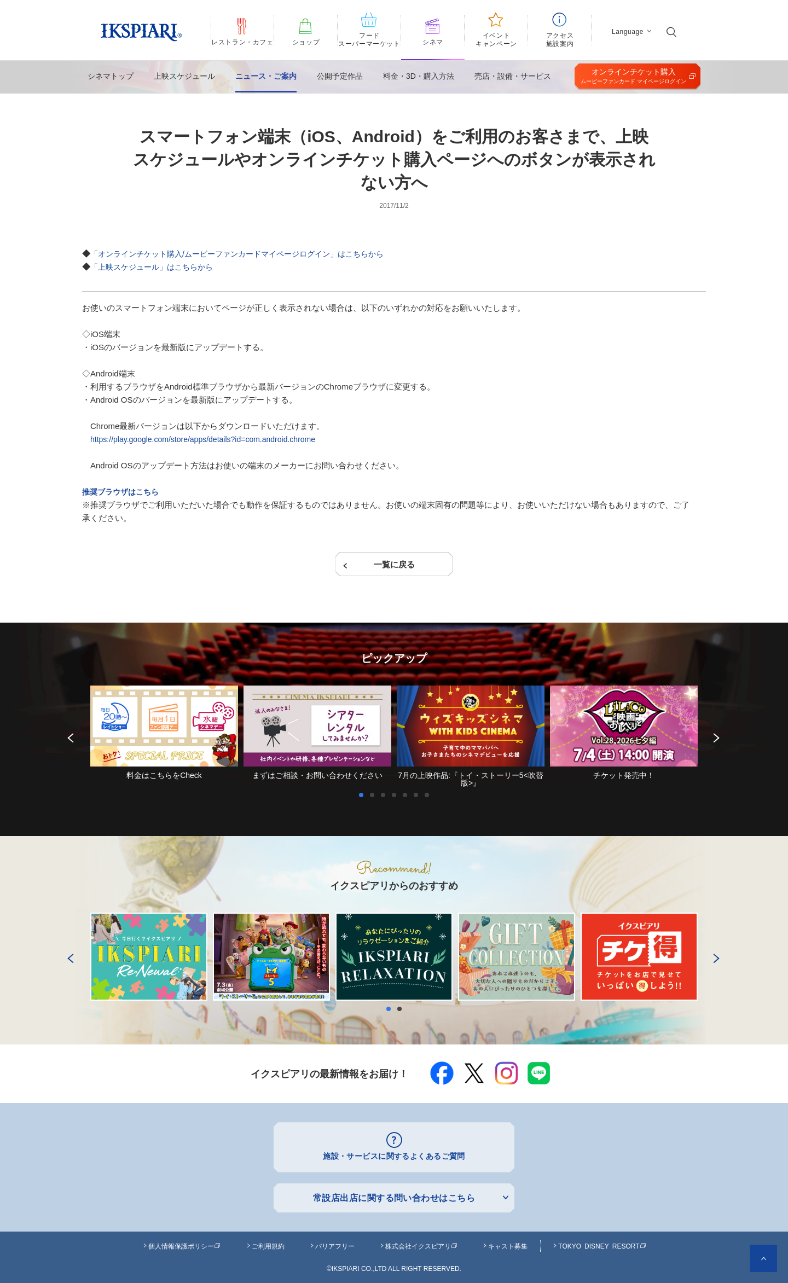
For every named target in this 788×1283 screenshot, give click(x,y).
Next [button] (714, 735)
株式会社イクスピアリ (421, 1243)
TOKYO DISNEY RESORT (602, 1243)
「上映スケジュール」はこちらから (156, 266)
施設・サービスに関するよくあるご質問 (394, 1154)
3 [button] (385, 794)
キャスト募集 (508, 1243)
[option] (164, 732)
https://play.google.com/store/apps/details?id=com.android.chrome (210, 439)
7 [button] (429, 794)
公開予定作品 (340, 76)
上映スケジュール (184, 76)
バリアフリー (335, 1243)
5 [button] (407, 794)
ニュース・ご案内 (266, 76)
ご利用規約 (268, 1243)
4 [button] (396, 794)
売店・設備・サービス (512, 76)
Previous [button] (68, 735)
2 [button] (374, 794)
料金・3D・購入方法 (418, 76)
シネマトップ (111, 76)
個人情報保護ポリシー (184, 1243)
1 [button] (363, 794)
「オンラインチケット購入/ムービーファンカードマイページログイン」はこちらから (247, 253)
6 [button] (418, 794)
